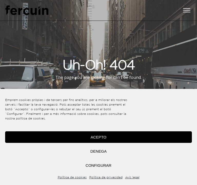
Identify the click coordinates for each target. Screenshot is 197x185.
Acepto (98, 137)
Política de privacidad (106, 177)
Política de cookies (72, 177)
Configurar (99, 165)
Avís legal (132, 177)
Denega (98, 151)
